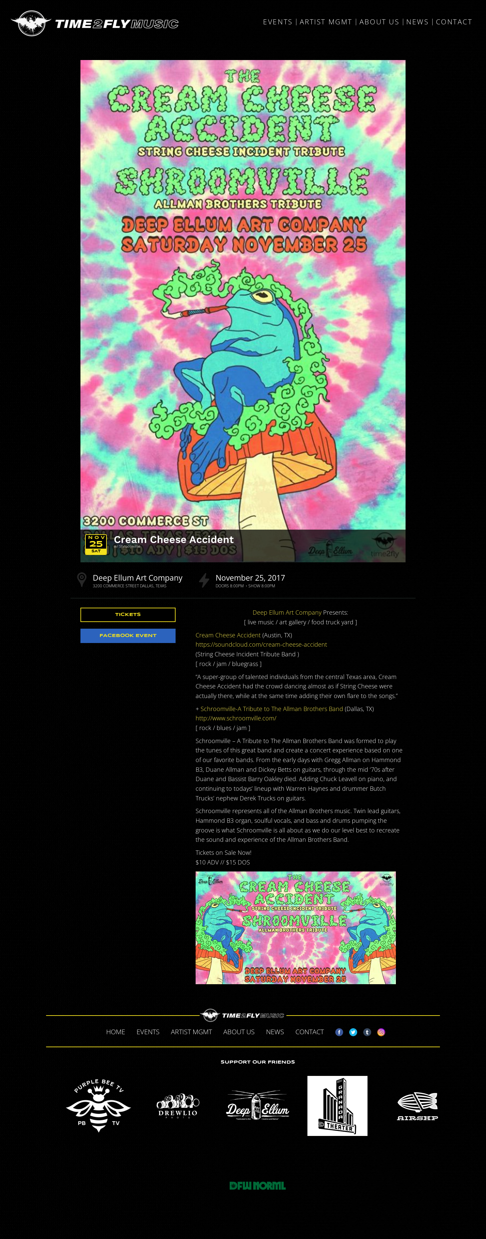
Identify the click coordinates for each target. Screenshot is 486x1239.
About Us (379, 22)
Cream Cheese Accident (174, 539)
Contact (454, 22)
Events (277, 22)
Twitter (350, 1031)
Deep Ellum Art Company (138, 577)
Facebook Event (128, 635)
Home (115, 1031)
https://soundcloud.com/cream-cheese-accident (261, 644)
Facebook (336, 1031)
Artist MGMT (326, 22)
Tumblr (364, 1031)
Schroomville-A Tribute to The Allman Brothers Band (272, 709)
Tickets (128, 614)
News (417, 22)
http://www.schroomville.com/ (236, 718)
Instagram (378, 1031)
